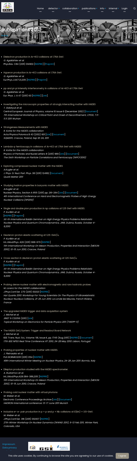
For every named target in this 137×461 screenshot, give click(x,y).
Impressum (8, 444)
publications (89, 8)
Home (40, 8)
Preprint (49, 64)
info (102, 8)
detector (53, 8)
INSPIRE (39, 64)
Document (91, 111)
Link (45, 95)
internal (113, 8)
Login (124, 8)
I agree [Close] (122, 455)
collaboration (69, 8)
